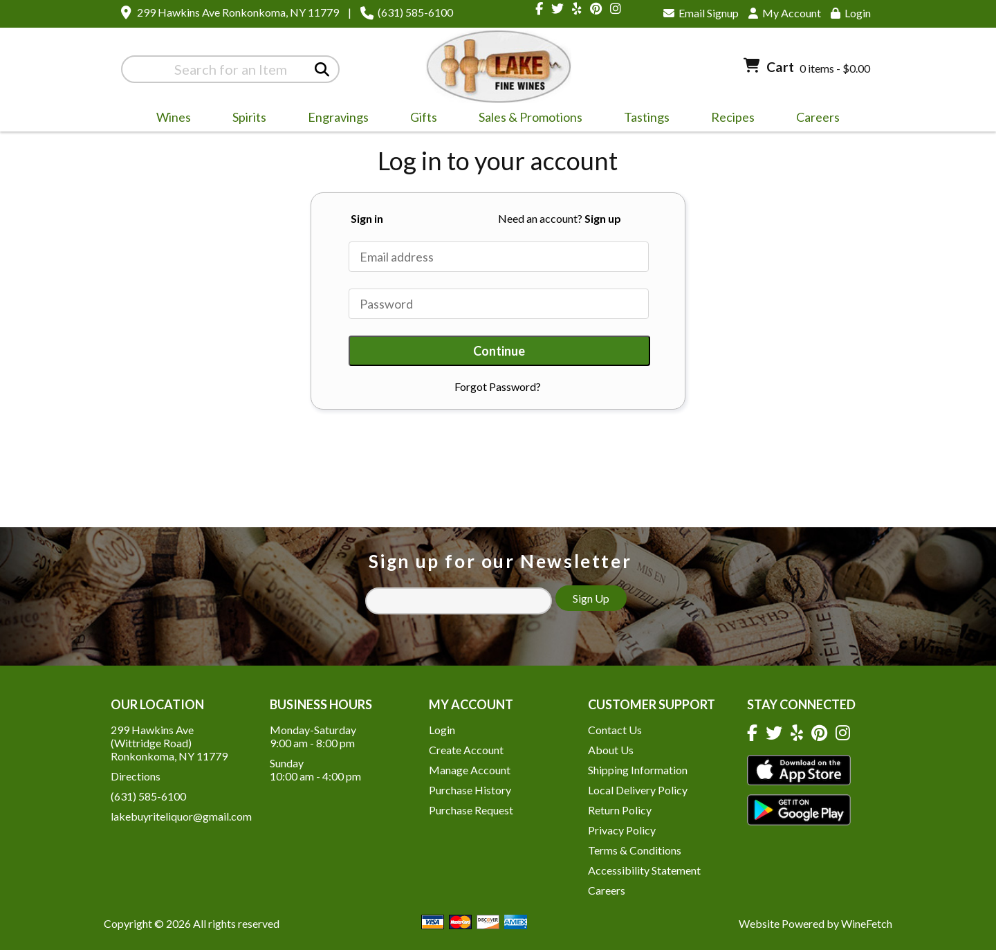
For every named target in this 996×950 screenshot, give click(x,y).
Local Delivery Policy (638, 789)
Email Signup (701, 12)
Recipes (733, 117)
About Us (611, 749)
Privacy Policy (622, 830)
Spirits (245, 119)
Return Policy (620, 809)
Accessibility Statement (644, 870)
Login (851, 12)
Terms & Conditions (634, 850)
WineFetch (866, 923)
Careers (813, 119)
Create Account (466, 749)
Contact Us (615, 729)
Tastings (647, 117)
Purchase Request (471, 809)
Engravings (333, 119)
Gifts (419, 119)
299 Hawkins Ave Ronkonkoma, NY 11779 (238, 12)
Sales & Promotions (526, 119)
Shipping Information (638, 769)
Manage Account (469, 769)
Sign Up (591, 598)
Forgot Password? (497, 386)
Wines (169, 119)
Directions (135, 776)
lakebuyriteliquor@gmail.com (181, 816)
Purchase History (470, 789)
